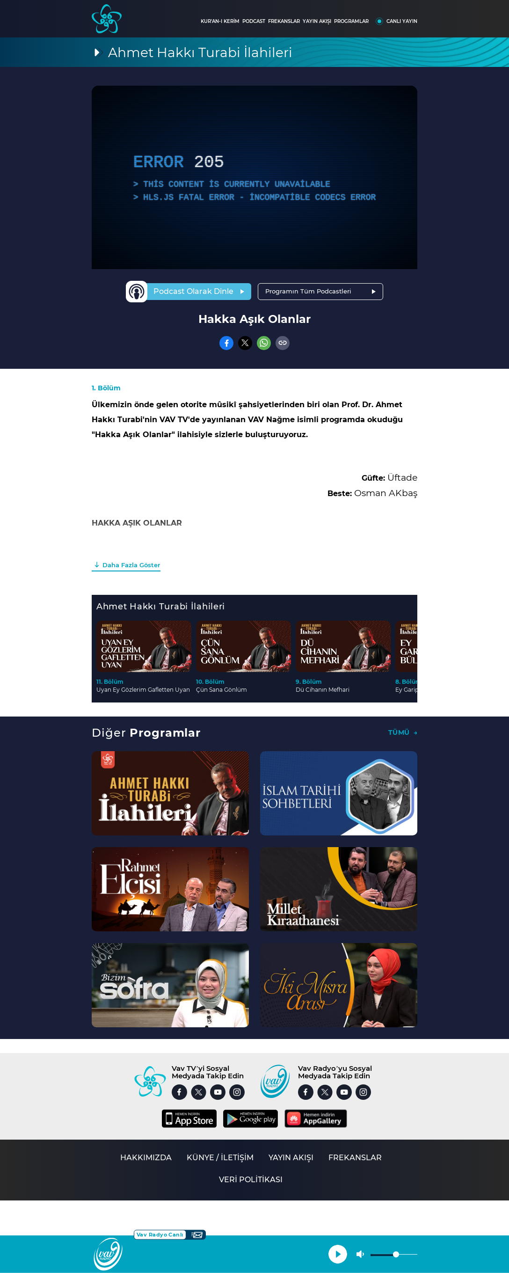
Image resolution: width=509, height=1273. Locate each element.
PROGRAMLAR (351, 21)
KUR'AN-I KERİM (220, 21)
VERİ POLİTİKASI (251, 1179)
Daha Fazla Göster (131, 565)
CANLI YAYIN (401, 21)
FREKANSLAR (284, 21)
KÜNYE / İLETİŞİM (220, 1157)
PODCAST (253, 21)
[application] (254, 177)
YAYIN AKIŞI (317, 21)
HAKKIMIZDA (146, 1157)
